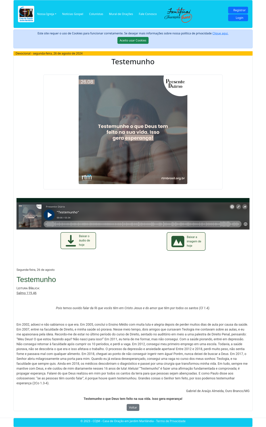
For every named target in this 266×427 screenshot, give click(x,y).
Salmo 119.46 (26, 293)
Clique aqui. (220, 33)
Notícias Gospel (72, 14)
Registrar (239, 10)
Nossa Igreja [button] (45, 14)
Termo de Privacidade (171, 421)
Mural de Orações (121, 14)
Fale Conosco (148, 14)
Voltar (133, 407)
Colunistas (96, 14)
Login (239, 18)
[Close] (133, 40)
